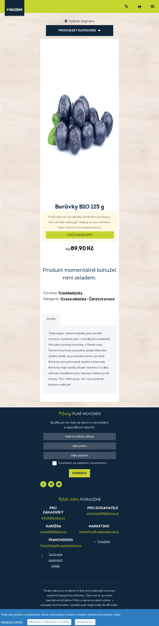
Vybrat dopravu (81, 21)
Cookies (104, 541)
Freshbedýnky (71, 293)
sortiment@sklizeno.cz (103, 513)
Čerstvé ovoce (101, 299)
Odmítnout (85, 622)
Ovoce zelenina (73, 299)
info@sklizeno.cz (53, 518)
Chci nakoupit (80, 235)
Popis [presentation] (51, 319)
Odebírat (79, 473)
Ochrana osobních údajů (55, 560)
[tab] (51, 319)
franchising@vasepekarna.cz (60, 545)
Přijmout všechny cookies (49, 622)
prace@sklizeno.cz (53, 531)
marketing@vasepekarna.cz (99, 531)
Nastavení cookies (12, 622)
